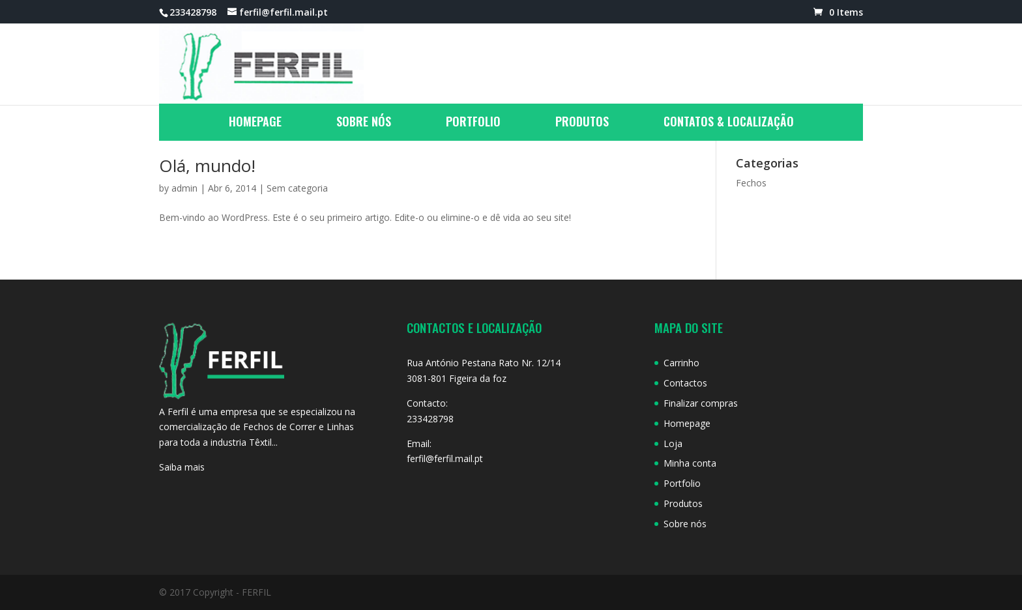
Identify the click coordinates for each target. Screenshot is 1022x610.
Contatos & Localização (729, 123)
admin (184, 188)
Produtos (582, 123)
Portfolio (473, 123)
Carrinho (681, 362)
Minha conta (690, 463)
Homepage (255, 123)
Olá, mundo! (207, 165)
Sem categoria (297, 188)
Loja (673, 443)
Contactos (685, 383)
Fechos (751, 183)
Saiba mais (182, 467)
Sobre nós (363, 123)
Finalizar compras (701, 403)
